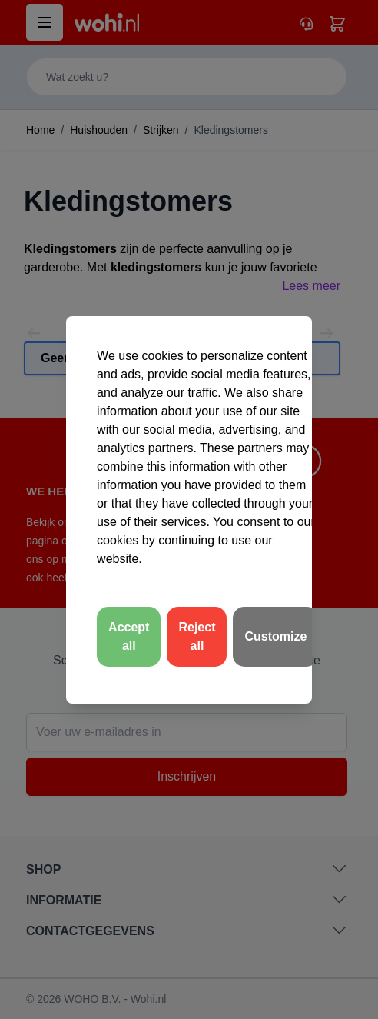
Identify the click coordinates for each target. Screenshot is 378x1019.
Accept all (128, 636)
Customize (275, 636)
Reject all (196, 636)
